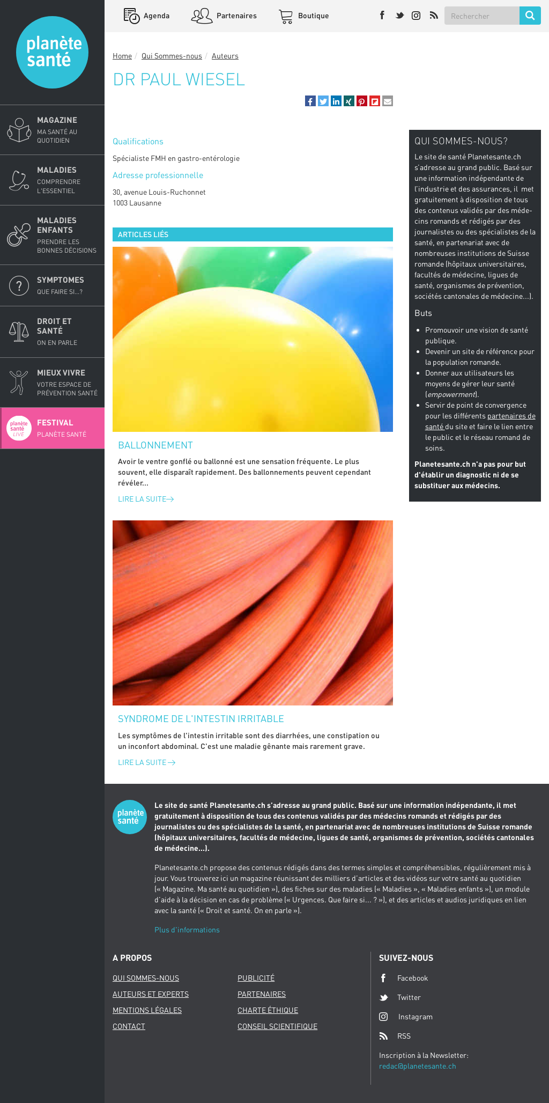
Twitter (400, 997)
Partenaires (236, 15)
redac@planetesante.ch (417, 1065)
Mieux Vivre (67, 382)
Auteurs (225, 55)
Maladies (67, 180)
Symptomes (67, 285)
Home (122, 55)
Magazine (67, 130)
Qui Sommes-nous (172, 55)
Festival (67, 428)
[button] (310, 100)
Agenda (155, 15)
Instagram (406, 1016)
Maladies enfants (67, 235)
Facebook (403, 978)
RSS (395, 1036)
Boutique (312, 15)
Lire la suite (146, 498)
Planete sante (52, 52)
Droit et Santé (67, 331)
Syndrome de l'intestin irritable (201, 718)
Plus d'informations (187, 929)
